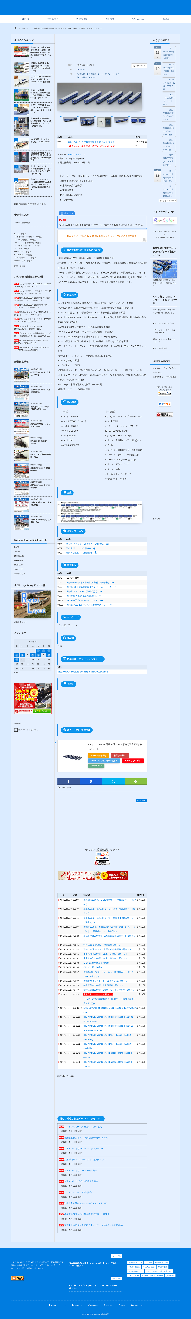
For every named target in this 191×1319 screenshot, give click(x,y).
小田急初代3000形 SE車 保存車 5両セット (105, 958)
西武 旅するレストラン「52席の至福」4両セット (106, 981)
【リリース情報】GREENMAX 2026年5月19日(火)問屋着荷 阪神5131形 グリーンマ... (40, 94)
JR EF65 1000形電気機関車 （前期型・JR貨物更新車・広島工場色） (109, 998)
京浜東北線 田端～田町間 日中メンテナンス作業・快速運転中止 (94, 1225)
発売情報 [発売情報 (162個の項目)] (166, 1271)
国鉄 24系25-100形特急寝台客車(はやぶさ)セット (91, 141)
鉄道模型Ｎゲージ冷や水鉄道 (164, 377)
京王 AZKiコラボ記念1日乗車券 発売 (81, 1181)
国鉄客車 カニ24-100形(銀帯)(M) (82, 591)
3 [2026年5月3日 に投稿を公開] (48, 651)
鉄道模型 (91, 74)
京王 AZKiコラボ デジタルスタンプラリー (83, 1148)
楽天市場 (85, 146)
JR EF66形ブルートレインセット (82, 600)
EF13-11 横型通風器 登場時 (96, 963)
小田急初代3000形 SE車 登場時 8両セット (105, 954)
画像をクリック (32, 606)
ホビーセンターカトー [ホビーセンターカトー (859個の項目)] (152, 1275)
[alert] (33, 730)
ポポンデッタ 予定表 (23, 261)
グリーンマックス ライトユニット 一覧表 (164, 331)
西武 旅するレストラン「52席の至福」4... (39, 408)
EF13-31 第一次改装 (93, 967)
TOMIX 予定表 (23, 249)
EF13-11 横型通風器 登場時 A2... (40, 455)
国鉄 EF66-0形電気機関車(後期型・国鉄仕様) (88, 582)
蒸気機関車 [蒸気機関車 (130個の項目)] (161, 1262)
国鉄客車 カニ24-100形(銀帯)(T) (82, 596)
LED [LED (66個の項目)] (148, 1262)
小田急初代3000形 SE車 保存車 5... (40, 469)
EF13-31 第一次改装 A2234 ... (39, 442)
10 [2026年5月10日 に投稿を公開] (49, 655)
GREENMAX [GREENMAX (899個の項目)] (135, 1271)
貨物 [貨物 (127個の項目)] (170, 1275)
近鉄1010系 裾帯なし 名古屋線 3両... (40, 521)
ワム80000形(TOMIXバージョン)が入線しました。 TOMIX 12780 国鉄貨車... (93, 1264)
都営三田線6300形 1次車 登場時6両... (40, 391)
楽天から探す (120, 755)
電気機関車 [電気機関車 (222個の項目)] (135, 1262)
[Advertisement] (101, 9)
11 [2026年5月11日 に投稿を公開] (17, 660)
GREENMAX (19, 560)
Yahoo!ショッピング (103, 146)
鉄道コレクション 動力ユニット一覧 (164, 340)
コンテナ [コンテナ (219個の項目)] (152, 1271)
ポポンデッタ (19, 574)
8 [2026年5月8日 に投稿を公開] (38, 655)
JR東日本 (82, 77)
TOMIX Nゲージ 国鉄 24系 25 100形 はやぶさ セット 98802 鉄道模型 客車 (102, 236)
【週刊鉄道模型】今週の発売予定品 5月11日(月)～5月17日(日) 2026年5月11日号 (40, 67)
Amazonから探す (98, 755)
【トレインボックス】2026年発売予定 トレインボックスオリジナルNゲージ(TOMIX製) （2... (40, 170)
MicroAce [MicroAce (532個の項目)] (149, 1267)
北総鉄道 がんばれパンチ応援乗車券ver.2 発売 (86, 1137)
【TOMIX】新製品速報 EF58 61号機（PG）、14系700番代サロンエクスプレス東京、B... (40, 122)
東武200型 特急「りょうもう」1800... (40, 425)
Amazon (73, 146)
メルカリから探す (132, 761)
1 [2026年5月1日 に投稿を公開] (38, 651)
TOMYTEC (18, 569)
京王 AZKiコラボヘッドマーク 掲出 (80, 1170)
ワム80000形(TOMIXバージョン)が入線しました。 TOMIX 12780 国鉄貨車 (41, 79)
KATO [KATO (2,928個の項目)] (133, 1275)
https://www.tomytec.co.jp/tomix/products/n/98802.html (82, 672)
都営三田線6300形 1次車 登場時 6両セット (103, 985)
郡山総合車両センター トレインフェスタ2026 (85, 1203)
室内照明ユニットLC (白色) (81, 553)
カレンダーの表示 (168, 201)
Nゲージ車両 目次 (160, 348)
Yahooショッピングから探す (103, 761)
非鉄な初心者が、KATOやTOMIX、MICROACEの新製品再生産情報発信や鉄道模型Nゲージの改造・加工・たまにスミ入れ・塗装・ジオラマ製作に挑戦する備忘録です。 (37, 1265)
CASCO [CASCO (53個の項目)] (162, 1267)
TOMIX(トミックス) (77, 154)
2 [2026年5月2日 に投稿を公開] (43, 651)
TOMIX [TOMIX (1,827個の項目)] (134, 1267)
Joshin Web (96, 766)
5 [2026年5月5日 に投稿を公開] (22, 655)
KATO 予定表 (20, 234)
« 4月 (16, 672)
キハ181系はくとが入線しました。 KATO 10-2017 (40, 140)
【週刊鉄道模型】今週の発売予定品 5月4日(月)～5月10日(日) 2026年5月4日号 (40, 156)
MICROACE (19, 556)
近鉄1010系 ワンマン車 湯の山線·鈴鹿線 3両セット (107, 949)
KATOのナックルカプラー (163, 323)
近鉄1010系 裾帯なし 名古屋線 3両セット (102, 945)
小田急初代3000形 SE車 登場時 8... (40, 486)
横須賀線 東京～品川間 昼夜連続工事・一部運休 (86, 1214)
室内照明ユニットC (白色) (81, 548)
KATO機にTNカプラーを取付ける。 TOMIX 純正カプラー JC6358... (93, 1287)
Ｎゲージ (102, 74)
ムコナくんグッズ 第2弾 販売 (78, 1192)
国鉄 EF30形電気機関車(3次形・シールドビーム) (89, 587)
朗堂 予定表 (19, 266)
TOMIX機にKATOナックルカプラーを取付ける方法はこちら (164, 283)
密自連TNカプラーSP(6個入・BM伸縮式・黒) (87, 544)
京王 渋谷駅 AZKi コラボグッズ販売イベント (85, 1159)
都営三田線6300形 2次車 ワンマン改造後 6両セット (109, 990)
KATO (16, 547)
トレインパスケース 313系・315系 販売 (83, 1127)
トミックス (113, 74)
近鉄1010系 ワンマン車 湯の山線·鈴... (40, 503)
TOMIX (81, 69)
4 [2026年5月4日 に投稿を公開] (16, 655)
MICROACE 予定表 (22, 252)
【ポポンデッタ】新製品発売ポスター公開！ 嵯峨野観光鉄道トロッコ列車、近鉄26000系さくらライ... (40, 52)
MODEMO (18, 565)
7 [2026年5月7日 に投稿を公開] (32, 655)
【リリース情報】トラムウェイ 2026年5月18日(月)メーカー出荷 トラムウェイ (40, 108)
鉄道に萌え (157, 372)
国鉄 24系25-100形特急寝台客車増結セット (87, 605)
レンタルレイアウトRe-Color (164, 368)
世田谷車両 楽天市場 (165, 237)
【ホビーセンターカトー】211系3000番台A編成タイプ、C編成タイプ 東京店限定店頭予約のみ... (40, 184)
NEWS (92, 77)
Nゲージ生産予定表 (22, 223)
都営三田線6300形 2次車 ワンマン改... (40, 373)
